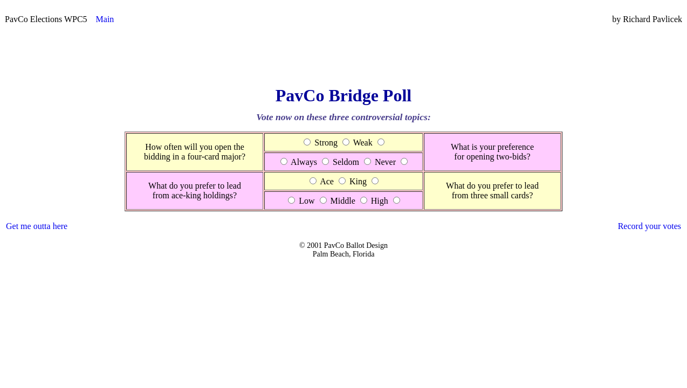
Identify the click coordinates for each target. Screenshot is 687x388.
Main (105, 19)
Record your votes (649, 226)
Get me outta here (36, 226)
